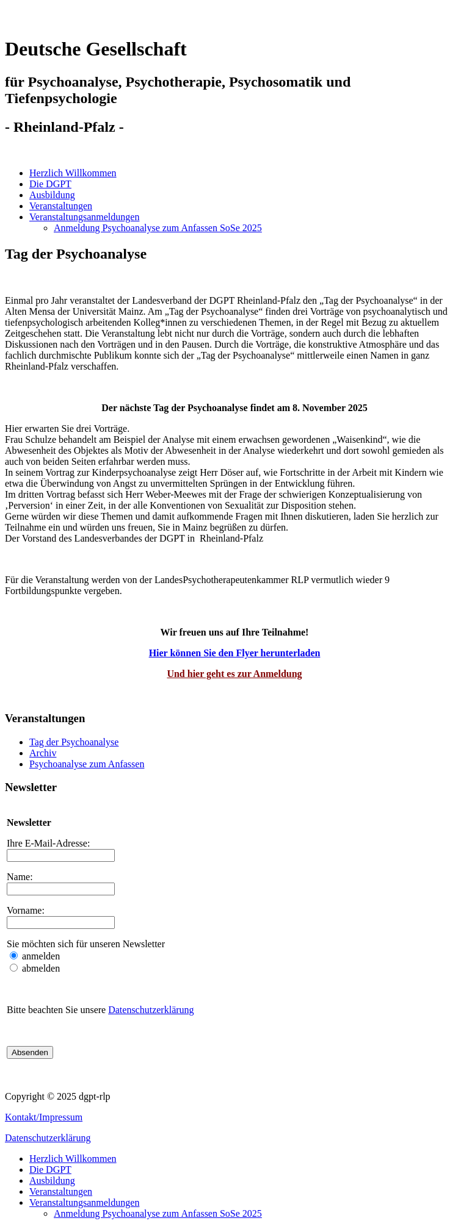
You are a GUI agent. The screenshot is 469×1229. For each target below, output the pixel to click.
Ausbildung (52, 195)
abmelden (40, 968)
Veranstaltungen (60, 206)
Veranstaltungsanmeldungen (84, 217)
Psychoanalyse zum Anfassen (86, 764)
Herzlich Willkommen (73, 173)
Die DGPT (50, 184)
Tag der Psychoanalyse (73, 742)
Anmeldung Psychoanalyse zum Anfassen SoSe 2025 (158, 228)
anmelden (40, 956)
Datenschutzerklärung (151, 1010)
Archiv (42, 753)
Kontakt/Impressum (43, 1117)
